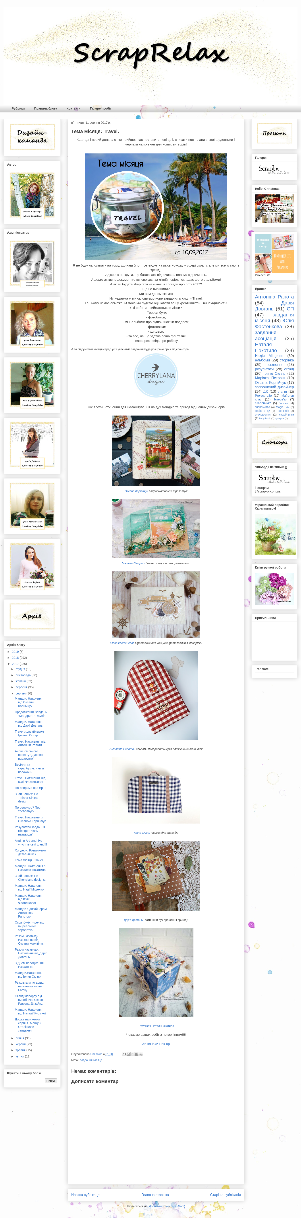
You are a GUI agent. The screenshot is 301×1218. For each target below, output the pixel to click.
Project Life (263, 395)
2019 (16, 651)
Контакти (74, 108)
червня (21, 1044)
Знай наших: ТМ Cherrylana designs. (30, 877)
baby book (265, 418)
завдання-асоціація (266, 335)
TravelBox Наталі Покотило (156, 1026)
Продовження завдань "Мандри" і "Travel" (31, 714)
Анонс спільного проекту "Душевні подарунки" (29, 755)
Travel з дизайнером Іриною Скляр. (29, 733)
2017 (16, 664)
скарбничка (263, 403)
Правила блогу (45, 108)
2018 (16, 657)
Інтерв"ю (280, 399)
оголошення (262, 414)
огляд (289, 369)
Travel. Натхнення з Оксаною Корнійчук (30, 819)
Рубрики (18, 108)
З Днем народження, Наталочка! (29, 965)
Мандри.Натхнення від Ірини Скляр (28, 974)
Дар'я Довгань (133, 920)
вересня (21, 687)
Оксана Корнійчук (136, 491)
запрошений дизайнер (274, 387)
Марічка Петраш (133, 563)
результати (264, 369)
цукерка (279, 418)
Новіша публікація (85, 1195)
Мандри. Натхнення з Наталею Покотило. (30, 868)
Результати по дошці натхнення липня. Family (29, 986)
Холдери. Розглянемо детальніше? (30, 852)
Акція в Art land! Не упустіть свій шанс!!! (31, 842)
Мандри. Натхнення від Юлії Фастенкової (29, 899)
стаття (282, 391)
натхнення (275, 365)
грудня (20, 669)
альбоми (262, 360)
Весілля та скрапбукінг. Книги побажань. (29, 768)
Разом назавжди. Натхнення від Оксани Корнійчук (29, 939)
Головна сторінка (155, 1195)
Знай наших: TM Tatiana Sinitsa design (26, 797)
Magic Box (282, 407)
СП (290, 309)
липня (20, 1038)
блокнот (284, 403)
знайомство (262, 407)
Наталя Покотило (266, 347)
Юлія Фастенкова (122, 643)
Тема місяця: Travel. (29, 860)
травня (20, 1050)
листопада (23, 675)
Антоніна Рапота (122, 749)
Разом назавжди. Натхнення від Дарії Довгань (30, 953)
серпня (20, 693)
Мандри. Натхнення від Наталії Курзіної (30, 1011)
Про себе (282, 410)
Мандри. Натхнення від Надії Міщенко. (29, 887)
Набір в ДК (262, 410)
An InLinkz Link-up (156, 1044)
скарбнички (286, 414)
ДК (265, 391)
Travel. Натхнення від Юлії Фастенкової (30, 780)
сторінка (287, 360)
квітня (20, 1056)
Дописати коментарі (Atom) (167, 1206)
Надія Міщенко (269, 356)
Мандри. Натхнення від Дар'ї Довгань (29, 723)
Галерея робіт (101, 108)
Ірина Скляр (142, 832)
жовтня (21, 681)
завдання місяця (91, 1060)
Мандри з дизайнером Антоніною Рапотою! (31, 912)
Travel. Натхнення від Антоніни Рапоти (30, 743)
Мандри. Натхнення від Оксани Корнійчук (29, 702)
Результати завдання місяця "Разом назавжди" (30, 830)
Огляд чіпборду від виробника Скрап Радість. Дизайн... (29, 999)
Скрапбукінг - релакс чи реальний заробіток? (29, 926)
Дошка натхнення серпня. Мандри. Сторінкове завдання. (28, 1025)
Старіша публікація (225, 1195)
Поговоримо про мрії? (30, 788)
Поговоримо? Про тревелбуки (28, 809)
